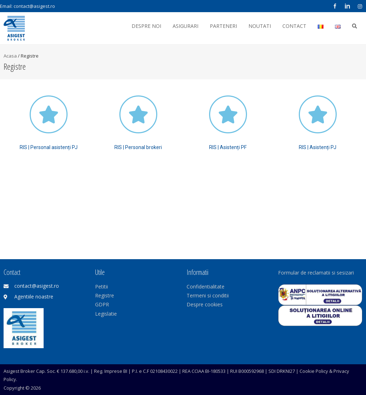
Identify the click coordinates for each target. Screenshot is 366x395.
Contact (294, 26)
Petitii (101, 286)
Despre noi (146, 26)
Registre (104, 295)
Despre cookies (205, 304)
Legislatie (106, 313)
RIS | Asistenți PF (228, 147)
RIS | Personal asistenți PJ (49, 147)
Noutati (259, 26)
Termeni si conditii (208, 295)
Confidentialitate (205, 286)
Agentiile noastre (33, 296)
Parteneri (223, 26)
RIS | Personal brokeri (138, 147)
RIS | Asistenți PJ (317, 147)
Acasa (10, 56)
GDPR (102, 304)
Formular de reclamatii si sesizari (316, 272)
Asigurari (185, 26)
